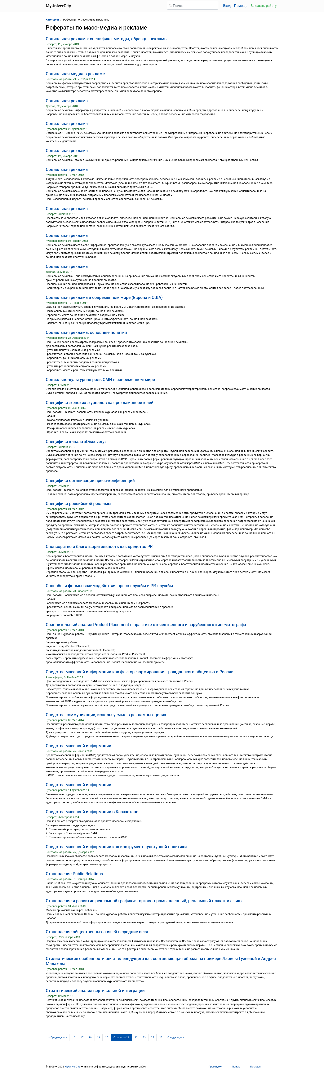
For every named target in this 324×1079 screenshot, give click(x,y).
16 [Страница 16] (73, 1037)
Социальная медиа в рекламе (75, 73)
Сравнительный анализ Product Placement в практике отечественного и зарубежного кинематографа (146, 624)
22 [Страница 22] (135, 1037)
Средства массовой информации (78, 745)
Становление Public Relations (74, 873)
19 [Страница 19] (98, 1037)
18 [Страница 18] (90, 1037)
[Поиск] (192, 6)
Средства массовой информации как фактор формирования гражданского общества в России (140, 671)
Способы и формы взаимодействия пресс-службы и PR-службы (109, 585)
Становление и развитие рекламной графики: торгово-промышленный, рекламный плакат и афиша (145, 900)
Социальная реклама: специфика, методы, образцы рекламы (107, 38)
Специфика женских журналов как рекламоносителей (100, 402)
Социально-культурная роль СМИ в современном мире (100, 379)
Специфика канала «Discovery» (76, 441)
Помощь (240, 6)
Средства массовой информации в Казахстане (92, 811)
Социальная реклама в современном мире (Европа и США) (104, 297)
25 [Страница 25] (160, 1037)
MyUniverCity (72, 1066)
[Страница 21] (121, 1037)
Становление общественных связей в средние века (97, 931)
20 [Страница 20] (106, 1037)
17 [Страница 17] (81, 1037)
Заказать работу (263, 6)
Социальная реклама (67, 100)
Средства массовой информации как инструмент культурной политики (116, 846)
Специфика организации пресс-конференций (90, 480)
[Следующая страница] (176, 1037)
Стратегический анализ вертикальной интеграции (95, 990)
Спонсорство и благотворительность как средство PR (99, 546)
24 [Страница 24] (152, 1037)
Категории (52, 19)
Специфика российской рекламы (78, 503)
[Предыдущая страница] (58, 1037)
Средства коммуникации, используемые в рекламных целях (106, 714)
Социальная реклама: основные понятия (86, 332)
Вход (227, 6)
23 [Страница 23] (144, 1037)
